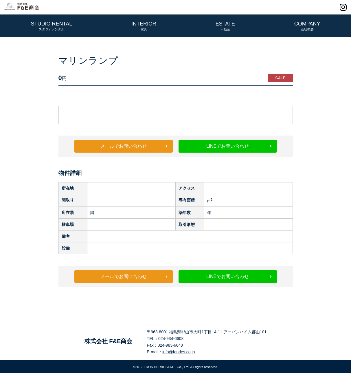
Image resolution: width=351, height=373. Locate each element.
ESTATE (225, 26)
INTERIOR (143, 26)
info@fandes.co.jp (178, 352)
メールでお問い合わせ (123, 146)
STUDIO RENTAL (51, 26)
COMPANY (307, 26)
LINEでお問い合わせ (227, 146)
